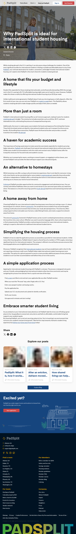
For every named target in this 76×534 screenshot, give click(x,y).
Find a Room (23, 3)
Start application (11, 410)
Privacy (11, 515)
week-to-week (44, 101)
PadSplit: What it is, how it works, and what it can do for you (14, 377)
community (29, 206)
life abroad (21, 132)
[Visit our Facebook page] (4, 453)
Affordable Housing (13, 380)
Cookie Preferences (22, 515)
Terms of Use (62, 515)
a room (9, 278)
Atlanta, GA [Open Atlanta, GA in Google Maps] (7, 443)
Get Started (68, 3)
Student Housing (8, 51)
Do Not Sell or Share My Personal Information (43, 515)
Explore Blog (38, 387)
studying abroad (8, 119)
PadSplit (6, 69)
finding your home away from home (24, 322)
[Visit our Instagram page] (10, 453)
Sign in (57, 3)
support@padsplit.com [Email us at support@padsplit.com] (10, 448)
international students (34, 249)
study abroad (41, 189)
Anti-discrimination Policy (10, 518)
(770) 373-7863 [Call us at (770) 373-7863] (8, 445)
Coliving (6, 184)
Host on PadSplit (43, 3)
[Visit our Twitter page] (7, 453)
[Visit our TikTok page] (14, 453)
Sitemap (5, 515)
